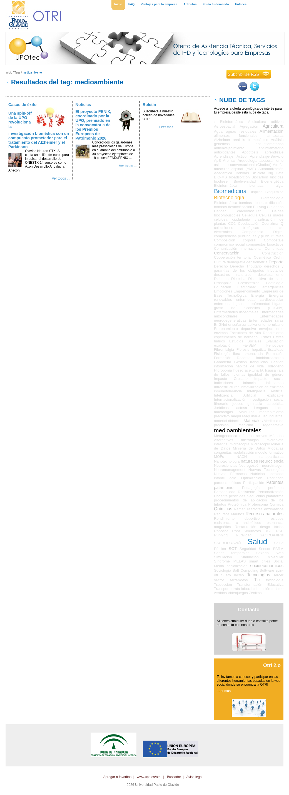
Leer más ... (168, 127)
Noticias (83, 104)
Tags (17, 72)
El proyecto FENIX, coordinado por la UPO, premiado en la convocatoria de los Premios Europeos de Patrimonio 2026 (93, 124)
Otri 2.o (272, 665)
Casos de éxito (22, 104)
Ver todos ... (60, 178)
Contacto (249, 609)
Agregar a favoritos (117, 777)
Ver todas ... (128, 166)
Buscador (174, 777)
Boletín (149, 104)
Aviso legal (194, 777)
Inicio (9, 72)
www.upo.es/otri (149, 777)
